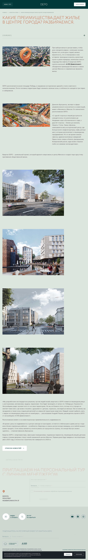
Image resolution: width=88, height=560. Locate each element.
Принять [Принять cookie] (68, 554)
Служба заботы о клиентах (10, 544)
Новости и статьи (13, 12)
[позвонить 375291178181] (80, 4)
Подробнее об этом (26, 556)
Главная (4, 12)
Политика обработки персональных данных (74, 549)
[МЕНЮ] (7, 4)
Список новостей (14, 448)
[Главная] (44, 4)
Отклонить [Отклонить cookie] (79, 554)
